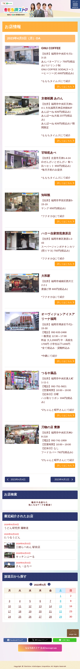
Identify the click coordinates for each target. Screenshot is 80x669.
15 (60, 606)
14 (50, 606)
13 (40, 606)
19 (30, 611)
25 (19, 616)
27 (40, 616)
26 (30, 616)
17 (9, 611)
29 (60, 616)
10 (9, 606)
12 (30, 606)
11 (19, 606)
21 (50, 611)
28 (50, 616)
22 (60, 611)
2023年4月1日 (61, 479)
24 (9, 616)
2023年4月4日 (18, 479)
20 (40, 611)
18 (19, 611)
